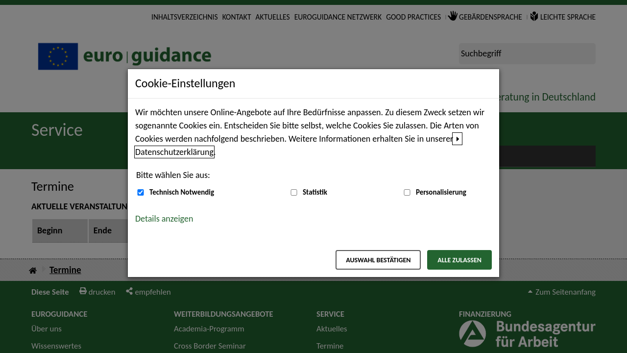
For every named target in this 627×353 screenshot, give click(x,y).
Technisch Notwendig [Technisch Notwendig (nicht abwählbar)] (181, 192)
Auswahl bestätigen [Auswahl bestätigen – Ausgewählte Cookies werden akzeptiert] (378, 260)
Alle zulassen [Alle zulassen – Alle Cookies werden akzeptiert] (459, 260)
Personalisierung (441, 192)
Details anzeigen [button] (164, 218)
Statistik (315, 192)
